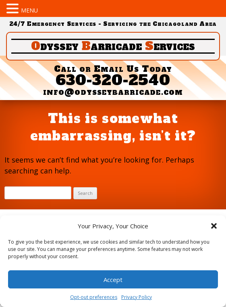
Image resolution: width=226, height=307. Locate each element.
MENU (29, 10)
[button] (214, 226)
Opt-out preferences (93, 297)
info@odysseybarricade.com (113, 92)
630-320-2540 (113, 80)
